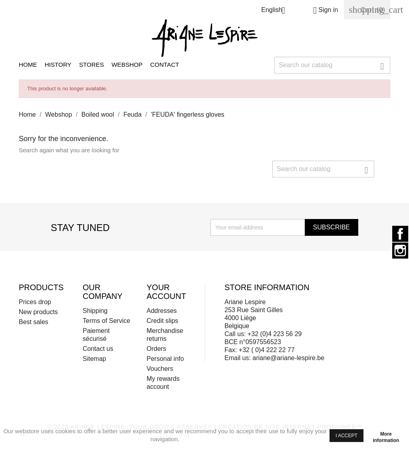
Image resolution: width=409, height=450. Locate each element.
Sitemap (94, 358)
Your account (166, 292)
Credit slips (162, 320)
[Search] (332, 65)
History (58, 64)
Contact (164, 64)
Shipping (95, 310)
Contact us (98, 348)
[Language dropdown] (276, 11)
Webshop (127, 64)
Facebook (400, 234)
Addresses (162, 310)
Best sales (33, 322)
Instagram (400, 251)
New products (38, 312)
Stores (91, 64)
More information (386, 435)
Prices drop (35, 302)
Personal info (165, 358)
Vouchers (160, 368)
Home (28, 64)
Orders (156, 348)
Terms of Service (106, 320)
